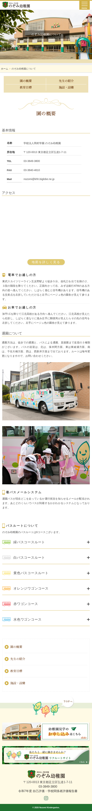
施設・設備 (66, 87)
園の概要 (26, 81)
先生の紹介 (66, 81)
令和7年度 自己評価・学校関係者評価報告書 (47, 791)
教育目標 (26, 87)
